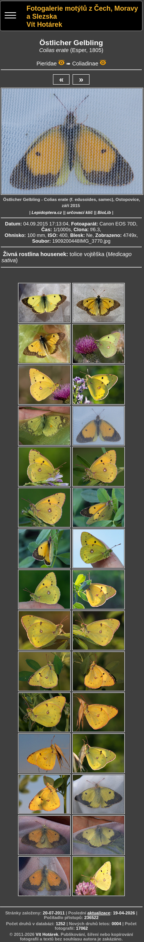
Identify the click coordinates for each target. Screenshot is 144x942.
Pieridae (46, 63)
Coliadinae (85, 63)
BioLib (104, 212)
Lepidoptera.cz (46, 212)
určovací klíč (80, 212)
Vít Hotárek (47, 934)
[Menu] (10, 16)
